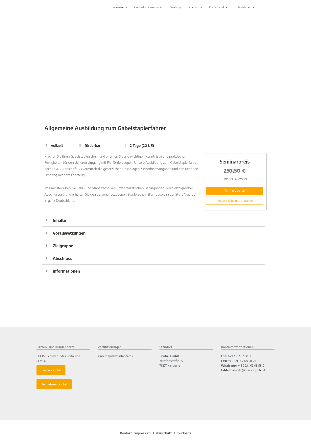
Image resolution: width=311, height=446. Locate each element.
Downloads (182, 434)
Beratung (195, 7)
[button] (153, 221)
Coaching (175, 7)
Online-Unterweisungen (148, 7)
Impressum (142, 434)
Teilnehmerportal (54, 385)
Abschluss (62, 259)
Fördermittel (218, 7)
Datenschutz (162, 434)
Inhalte (59, 221)
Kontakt (126, 434)
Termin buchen (234, 191)
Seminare (120, 7)
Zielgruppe (63, 246)
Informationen (66, 271)
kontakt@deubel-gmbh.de (249, 371)
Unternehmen (244, 7)
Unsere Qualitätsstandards (115, 357)
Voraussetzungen (69, 233)
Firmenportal (51, 371)
